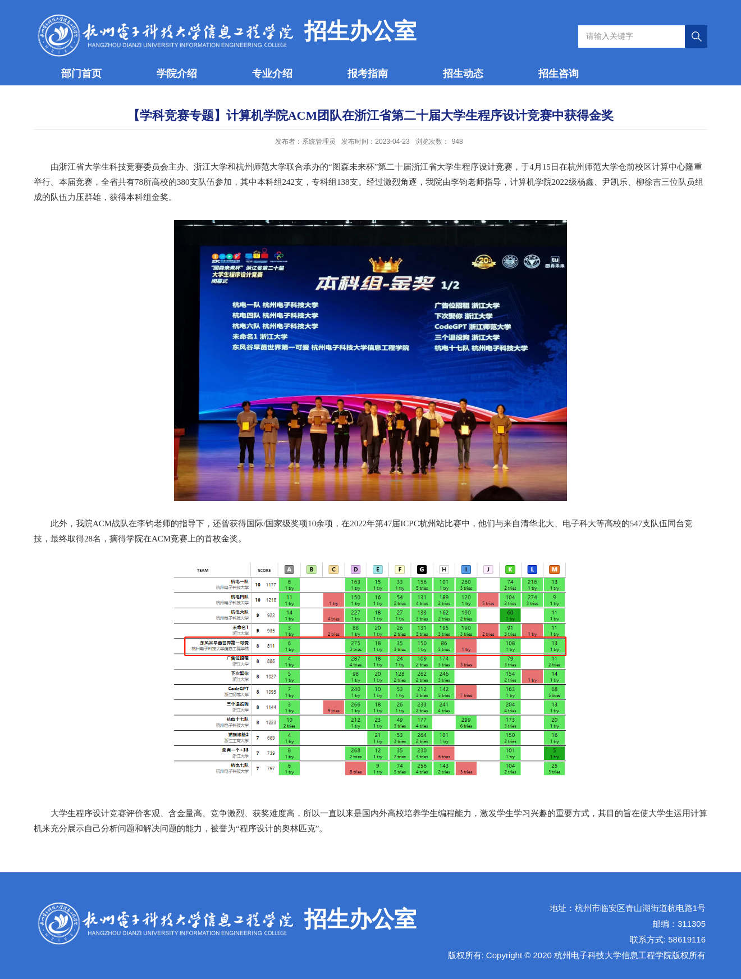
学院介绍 (177, 73)
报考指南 (367, 73)
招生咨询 (558, 73)
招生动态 (463, 73)
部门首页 (81, 73)
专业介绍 (272, 73)
